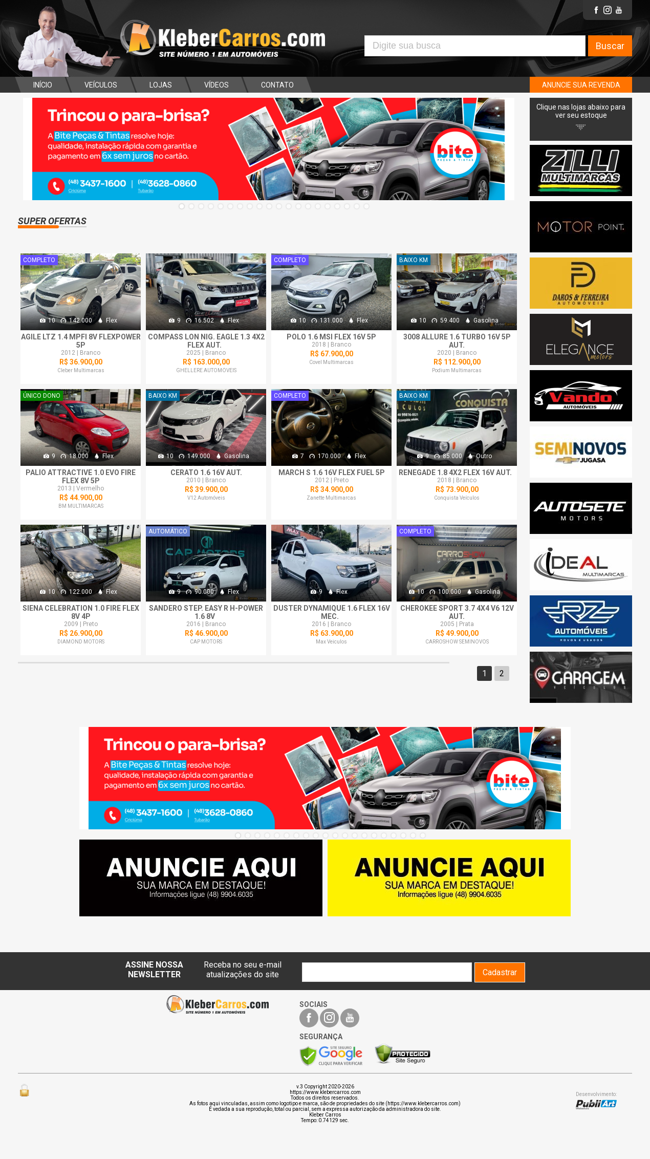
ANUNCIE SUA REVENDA (581, 85)
